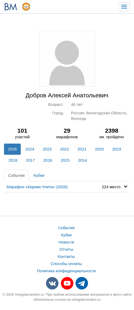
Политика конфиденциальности (66, 271)
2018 (13, 160)
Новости (66, 242)
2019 (116, 149)
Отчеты (66, 249)
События (16, 175)
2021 (82, 149)
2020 (99, 149)
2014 (82, 160)
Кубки (39, 175)
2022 (64, 149)
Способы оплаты (66, 263)
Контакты (66, 256)
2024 (29, 149)
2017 (30, 160)
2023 (47, 149)
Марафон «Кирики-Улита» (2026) (37, 187)
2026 (12, 149)
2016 (47, 160)
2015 (65, 160)
